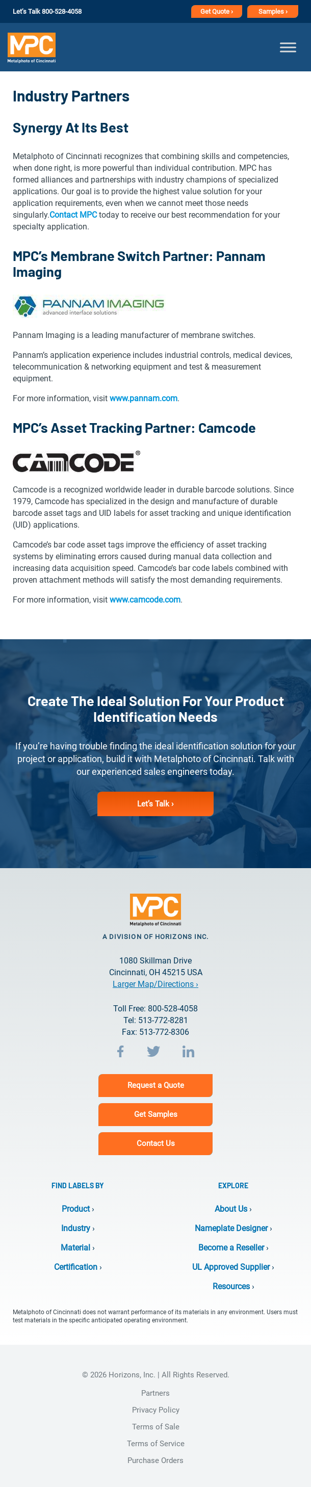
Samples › (273, 11)
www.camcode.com (145, 600)
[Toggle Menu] (288, 47)
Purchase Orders (155, 1460)
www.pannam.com (143, 398)
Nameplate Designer (231, 1228)
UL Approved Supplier (231, 1267)
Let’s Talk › (155, 803)
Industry (75, 1228)
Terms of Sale (155, 1426)
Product (76, 1209)
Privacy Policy (155, 1410)
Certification (75, 1267)
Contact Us (156, 1143)
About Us (231, 1209)
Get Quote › (216, 11)
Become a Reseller (231, 1248)
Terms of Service (156, 1443)
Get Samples (155, 1114)
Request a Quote (155, 1085)
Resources (231, 1286)
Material (75, 1248)
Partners (155, 1393)
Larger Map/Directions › (155, 984)
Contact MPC (73, 215)
